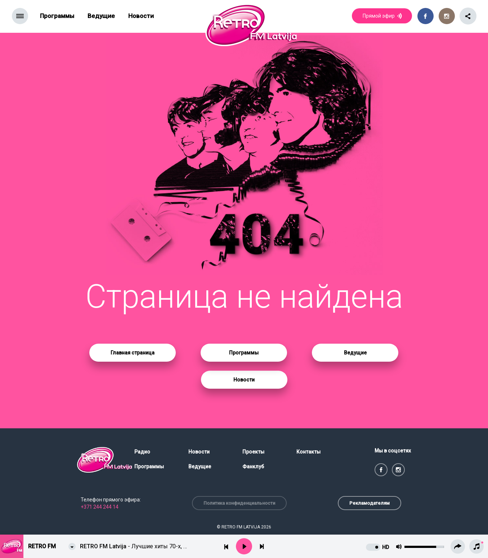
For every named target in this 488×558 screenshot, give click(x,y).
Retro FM (42, 546)
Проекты (253, 451)
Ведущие (101, 15)
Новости (141, 15)
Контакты (308, 451)
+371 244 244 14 (99, 506)
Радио (142, 451)
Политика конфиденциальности (239, 503)
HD (385, 547)
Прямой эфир (383, 16)
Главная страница (133, 353)
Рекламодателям (369, 503)
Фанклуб (253, 466)
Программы (57, 15)
